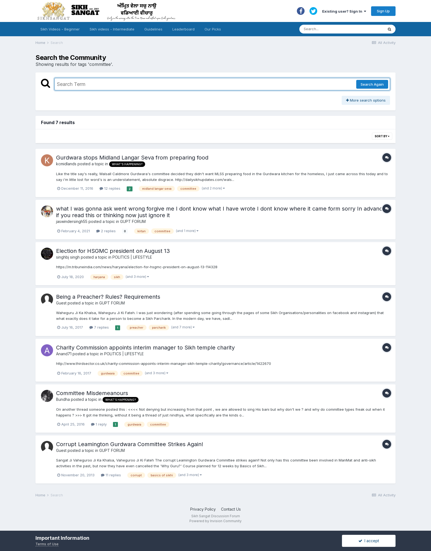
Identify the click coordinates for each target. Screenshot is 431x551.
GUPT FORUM (133, 221)
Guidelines (153, 29)
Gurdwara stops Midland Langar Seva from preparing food (132, 157)
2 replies (106, 231)
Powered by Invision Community (215, 521)
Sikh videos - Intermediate (112, 29)
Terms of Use (47, 544)
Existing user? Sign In (344, 11)
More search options (366, 100)
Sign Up (383, 11)
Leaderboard (183, 29)
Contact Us (231, 509)
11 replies (111, 475)
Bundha (63, 399)
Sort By (382, 136)
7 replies (99, 327)
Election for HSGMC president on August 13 (113, 251)
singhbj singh (68, 257)
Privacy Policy (203, 509)
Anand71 (63, 353)
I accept (368, 540)
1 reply (99, 424)
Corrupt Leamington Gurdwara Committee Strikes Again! (129, 444)
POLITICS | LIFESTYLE (132, 257)
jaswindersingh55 (71, 221)
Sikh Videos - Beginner (60, 29)
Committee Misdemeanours (92, 393)
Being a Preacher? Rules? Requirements (108, 296)
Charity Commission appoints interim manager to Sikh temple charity (145, 347)
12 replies (110, 188)
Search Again (372, 84)
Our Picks (213, 29)
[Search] (336, 29)
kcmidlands (66, 163)
